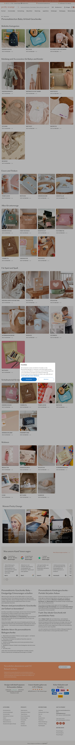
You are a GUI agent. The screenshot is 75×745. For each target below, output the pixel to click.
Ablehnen (46, 379)
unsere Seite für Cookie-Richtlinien (30, 375)
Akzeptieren (29, 379)
